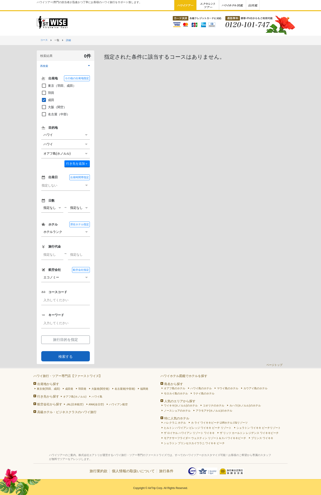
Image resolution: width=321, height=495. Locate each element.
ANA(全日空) (96, 404)
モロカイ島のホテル (176, 393)
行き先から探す (48, 396)
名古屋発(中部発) (125, 388)
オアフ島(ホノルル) (74, 396)
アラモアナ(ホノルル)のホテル (214, 410)
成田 (47, 100)
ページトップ (274, 365)
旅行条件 (166, 471)
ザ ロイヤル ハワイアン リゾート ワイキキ (189, 433)
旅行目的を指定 (65, 340)
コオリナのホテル (213, 405)
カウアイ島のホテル (255, 388)
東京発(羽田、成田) (48, 388)
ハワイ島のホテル (201, 388)
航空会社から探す (49, 404)
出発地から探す (48, 384)
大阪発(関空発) (100, 388)
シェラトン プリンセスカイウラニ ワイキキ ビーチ (194, 443)
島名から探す (173, 384)
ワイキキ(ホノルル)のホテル (181, 405)
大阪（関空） (54, 107)
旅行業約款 (98, 471)
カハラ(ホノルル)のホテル (245, 405)
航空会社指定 (81, 269)
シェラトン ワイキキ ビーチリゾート (259, 427)
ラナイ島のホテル (203, 393)
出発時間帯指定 (79, 177)
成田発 (69, 388)
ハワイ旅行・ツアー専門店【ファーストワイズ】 (67, 376)
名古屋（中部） (55, 114)
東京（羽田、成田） (58, 85)
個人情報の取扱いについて (133, 471)
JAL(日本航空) (74, 404)
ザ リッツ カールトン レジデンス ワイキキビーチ (249, 433)
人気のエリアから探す (179, 401)
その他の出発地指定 (77, 78)
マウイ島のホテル (227, 388)
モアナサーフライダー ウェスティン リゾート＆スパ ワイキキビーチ (205, 438)
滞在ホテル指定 (79, 224)
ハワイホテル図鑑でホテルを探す (183, 376)
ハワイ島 (97, 396)
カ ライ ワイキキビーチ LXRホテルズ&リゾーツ (219, 422)
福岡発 (144, 388)
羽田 (47, 92)
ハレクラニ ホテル (175, 422)
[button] (65, 66)
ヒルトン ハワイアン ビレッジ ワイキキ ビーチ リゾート (197, 427)
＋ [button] (77, 163)
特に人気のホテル (176, 418)
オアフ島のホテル (174, 388)
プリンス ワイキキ (262, 438)
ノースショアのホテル (177, 410)
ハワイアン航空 (118, 404)
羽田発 (82, 388)
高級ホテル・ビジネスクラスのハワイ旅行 (67, 412)
